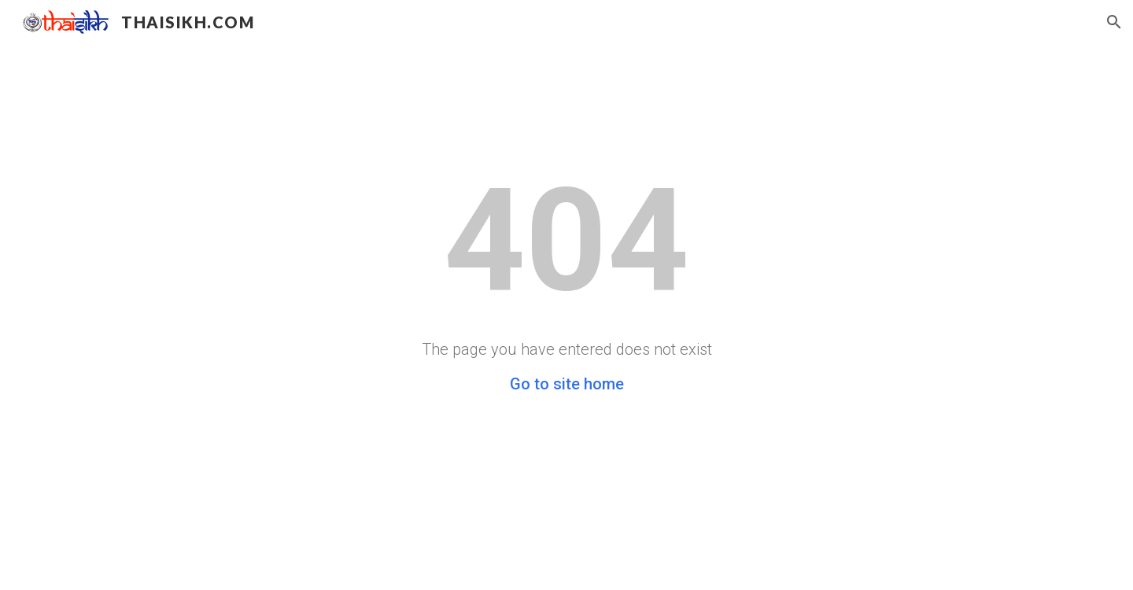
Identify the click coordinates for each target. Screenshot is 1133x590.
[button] (1114, 22)
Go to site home (567, 383)
